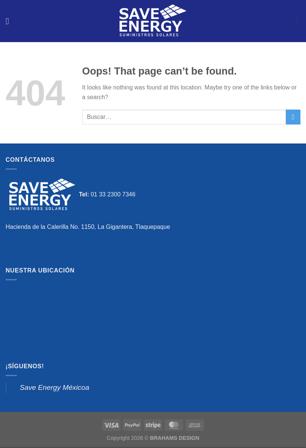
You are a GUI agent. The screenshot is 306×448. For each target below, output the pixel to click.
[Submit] (293, 117)
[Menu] (10, 21)
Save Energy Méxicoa (54, 387)
